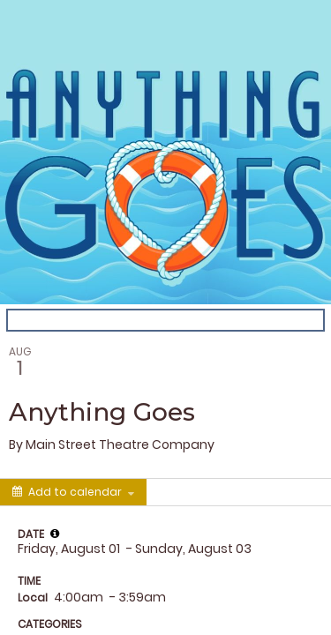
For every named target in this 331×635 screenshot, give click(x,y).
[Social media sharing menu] (179, 492)
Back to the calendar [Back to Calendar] (74, 320)
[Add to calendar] (73, 492)
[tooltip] (54, 533)
